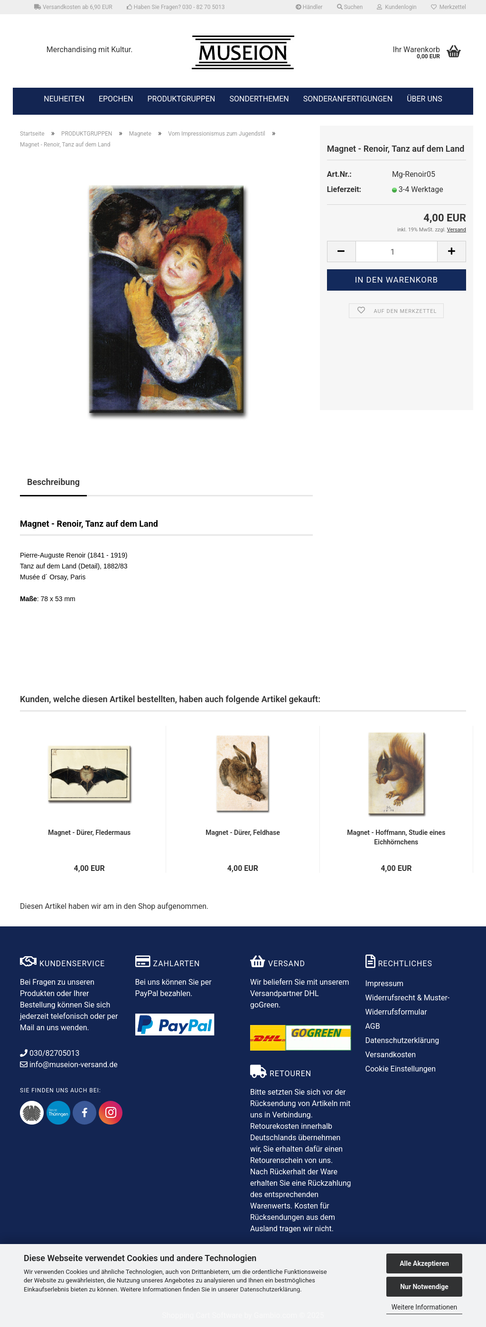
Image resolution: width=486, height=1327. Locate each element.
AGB (372, 1026)
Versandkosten (390, 1054)
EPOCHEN (116, 98)
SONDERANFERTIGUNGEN (348, 98)
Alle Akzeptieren (424, 1263)
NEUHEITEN (64, 98)
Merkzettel (448, 7)
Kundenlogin (396, 7)
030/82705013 (49, 1053)
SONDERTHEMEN (259, 98)
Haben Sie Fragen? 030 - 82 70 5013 (176, 7)
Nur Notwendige (424, 1286)
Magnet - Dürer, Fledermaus (89, 832)
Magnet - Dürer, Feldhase (243, 832)
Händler (309, 7)
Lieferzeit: (344, 189)
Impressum (384, 983)
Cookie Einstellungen (400, 1068)
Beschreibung (53, 482)
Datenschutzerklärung (270, 1289)
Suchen (350, 7)
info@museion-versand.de (69, 1064)
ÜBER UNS (424, 98)
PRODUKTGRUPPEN (181, 98)
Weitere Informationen (424, 1307)
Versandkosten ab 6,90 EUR (73, 7)
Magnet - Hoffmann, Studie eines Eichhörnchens (396, 837)
